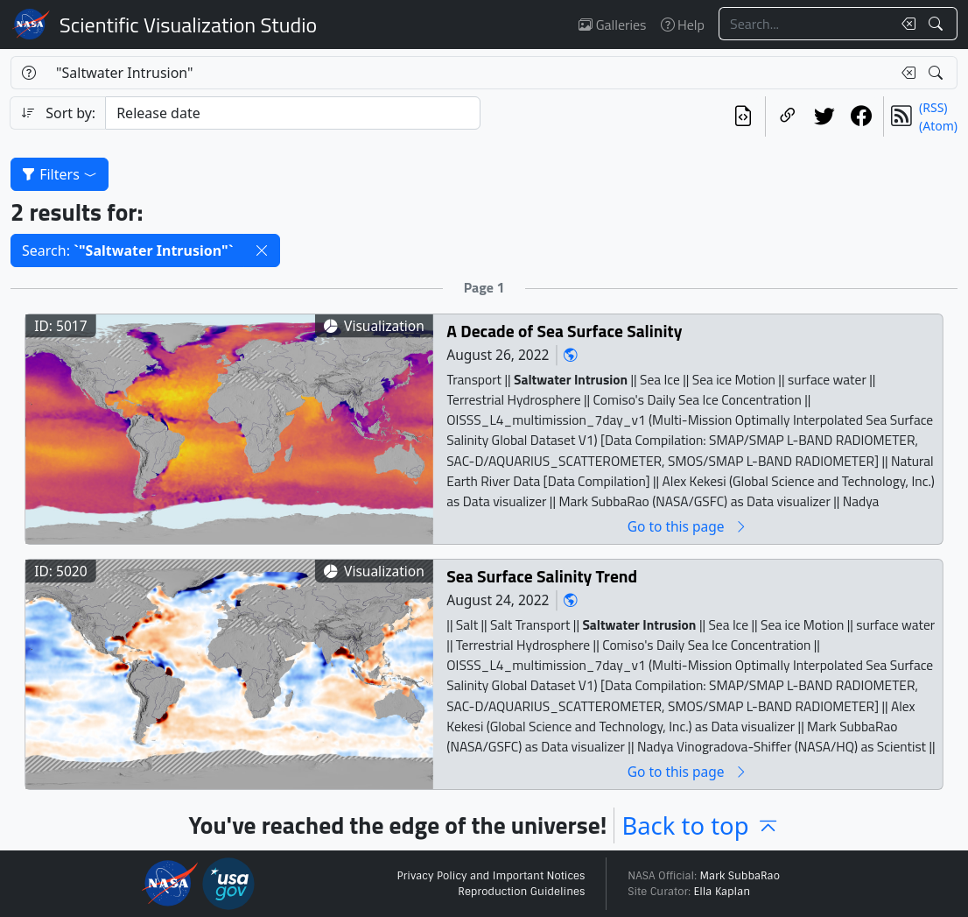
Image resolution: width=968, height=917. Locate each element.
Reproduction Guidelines (521, 892)
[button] (261, 250)
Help (683, 24)
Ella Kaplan (722, 892)
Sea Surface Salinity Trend (541, 576)
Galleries (612, 24)
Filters (59, 174)
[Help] (28, 72)
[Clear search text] (905, 23)
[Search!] (937, 23)
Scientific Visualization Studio (188, 24)
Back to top (700, 825)
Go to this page (688, 526)
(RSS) (933, 107)
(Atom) (938, 125)
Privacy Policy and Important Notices (490, 876)
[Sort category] (292, 113)
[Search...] (805, 23)
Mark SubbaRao (739, 876)
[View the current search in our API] (743, 116)
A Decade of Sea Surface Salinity (564, 331)
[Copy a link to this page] (788, 116)
